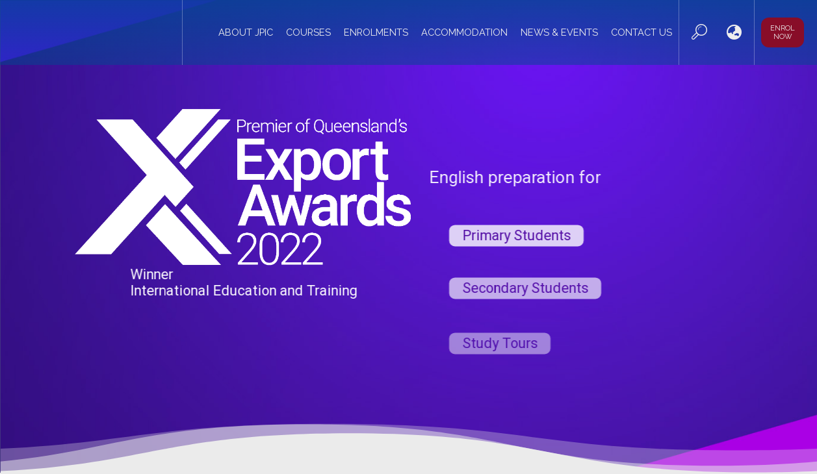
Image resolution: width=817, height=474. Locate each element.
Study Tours (500, 355)
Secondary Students (525, 299)
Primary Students (516, 244)
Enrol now (782, 32)
